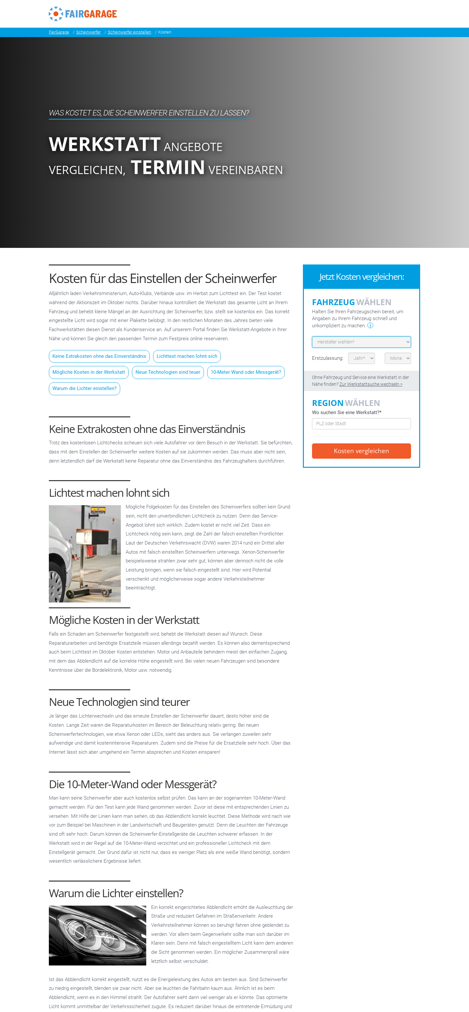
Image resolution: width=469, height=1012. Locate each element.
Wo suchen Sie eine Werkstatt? (346, 412)
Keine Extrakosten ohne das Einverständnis (99, 356)
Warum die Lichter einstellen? (84, 388)
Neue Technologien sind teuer (167, 372)
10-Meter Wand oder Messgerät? (246, 372)
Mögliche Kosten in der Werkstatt (88, 372)
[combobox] (361, 423)
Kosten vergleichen (361, 451)
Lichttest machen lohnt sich (187, 356)
